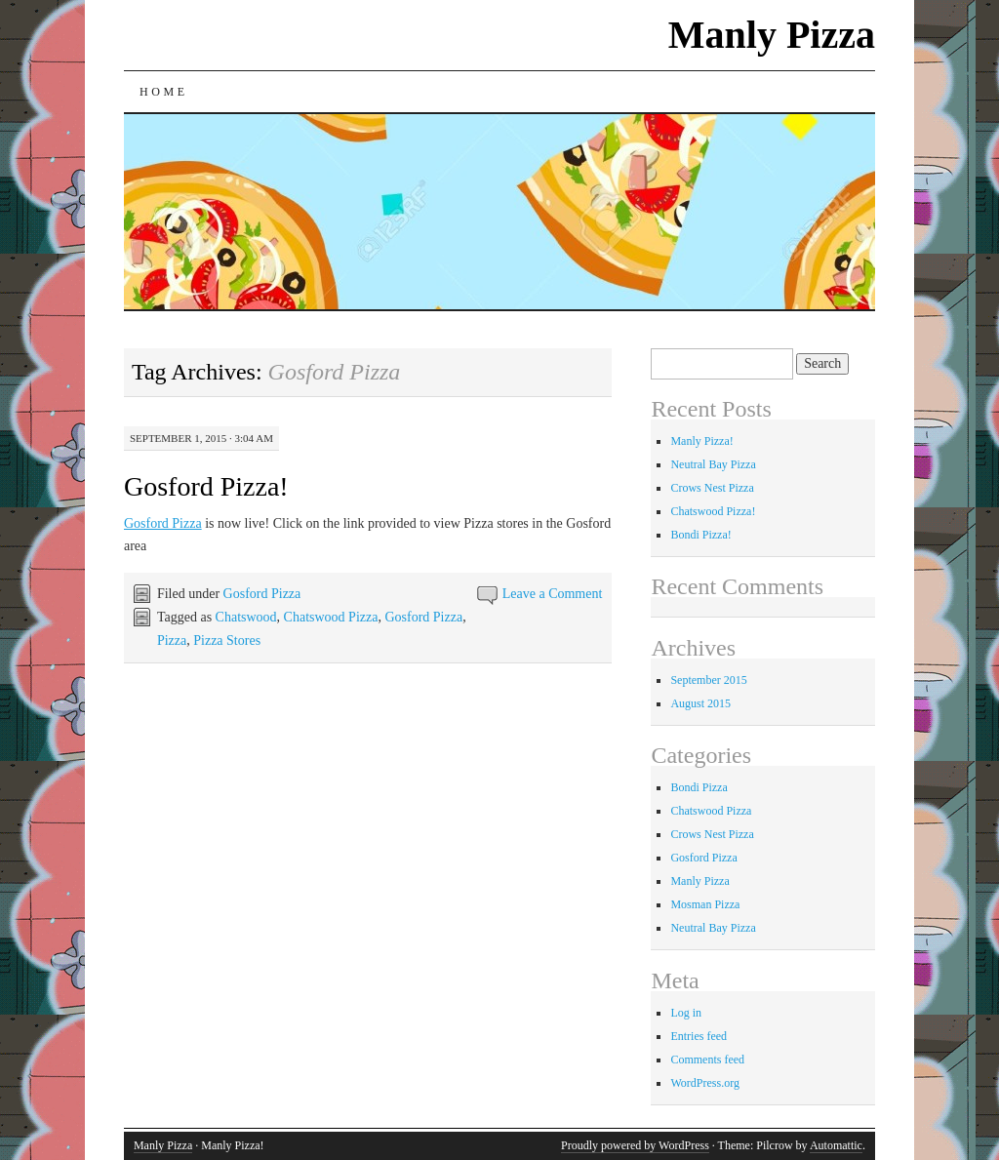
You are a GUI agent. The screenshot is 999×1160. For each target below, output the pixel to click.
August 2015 (700, 703)
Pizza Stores (226, 640)
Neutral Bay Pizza (712, 464)
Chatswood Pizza (331, 617)
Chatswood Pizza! (712, 511)
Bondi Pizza (698, 787)
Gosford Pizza (163, 523)
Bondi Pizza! (700, 534)
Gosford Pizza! (206, 486)
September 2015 (708, 680)
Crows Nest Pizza (711, 488)
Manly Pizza (771, 35)
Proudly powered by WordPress (635, 1145)
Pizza (171, 640)
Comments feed (707, 1059)
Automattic (836, 1145)
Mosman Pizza (704, 904)
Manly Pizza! (701, 441)
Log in (685, 1013)
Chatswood (246, 617)
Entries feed (698, 1036)
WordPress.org (704, 1083)
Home (164, 92)
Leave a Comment (552, 593)
